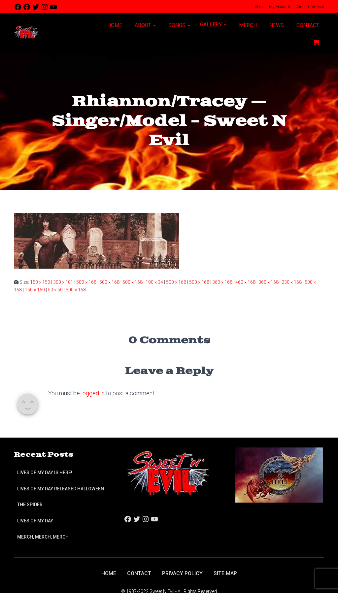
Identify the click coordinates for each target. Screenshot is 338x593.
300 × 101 (63, 282)
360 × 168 (222, 282)
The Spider (30, 504)
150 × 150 (40, 282)
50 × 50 (55, 289)
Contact (307, 25)
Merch (247, 25)
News (276, 25)
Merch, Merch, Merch (43, 537)
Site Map (225, 573)
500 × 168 (86, 282)
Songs (178, 25)
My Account (279, 6)
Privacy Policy (182, 573)
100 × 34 (154, 282)
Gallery (213, 24)
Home (114, 25)
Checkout (315, 6)
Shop (259, 6)
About (144, 25)
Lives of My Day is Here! (44, 472)
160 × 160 (35, 289)
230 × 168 (292, 282)
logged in (93, 393)
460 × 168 (245, 282)
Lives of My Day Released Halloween (60, 488)
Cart (298, 6)
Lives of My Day (35, 520)
